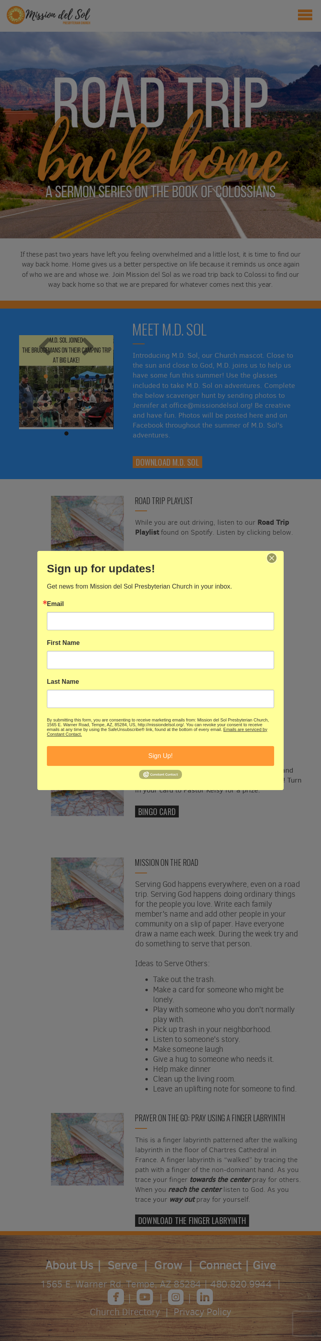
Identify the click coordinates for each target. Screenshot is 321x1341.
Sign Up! (160, 755)
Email (55, 604)
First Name (63, 643)
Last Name (63, 682)
